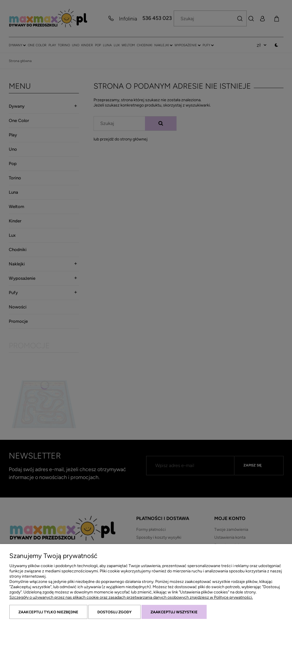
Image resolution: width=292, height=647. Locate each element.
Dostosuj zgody (114, 612)
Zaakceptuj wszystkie (174, 612)
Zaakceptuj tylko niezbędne (48, 612)
